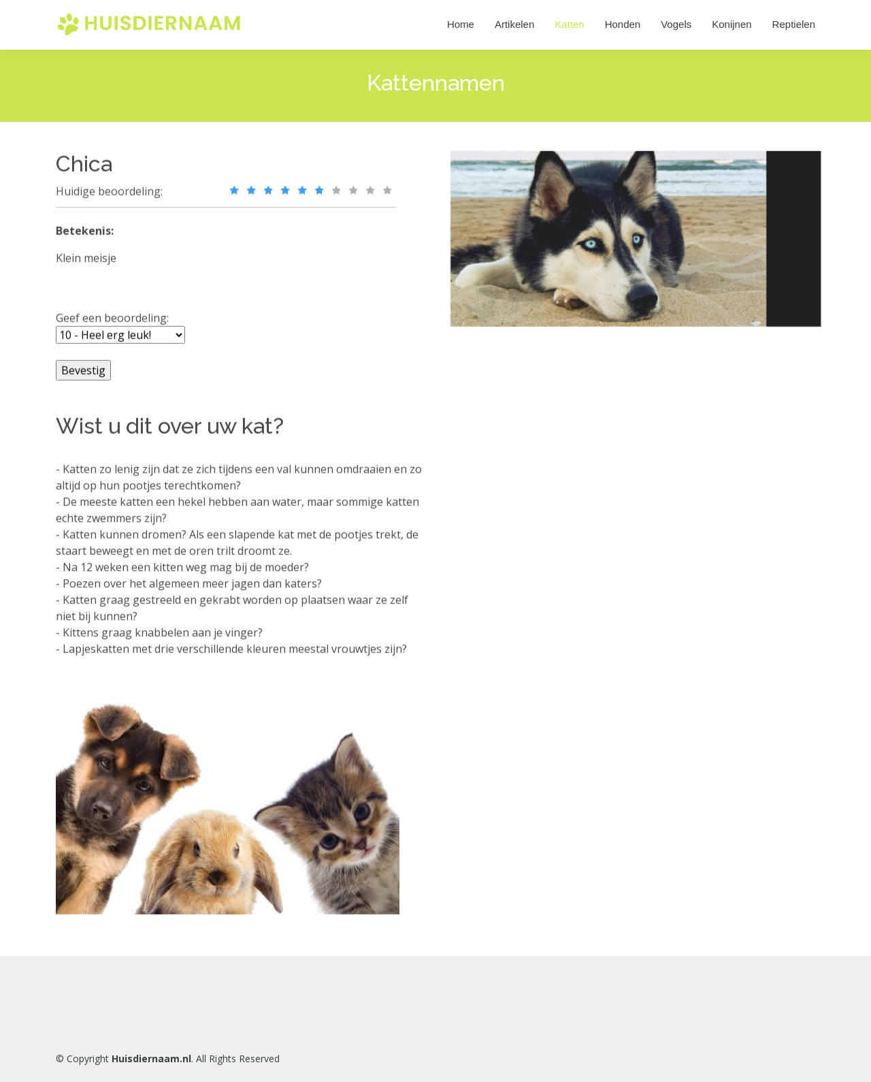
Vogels (676, 24)
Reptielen (793, 24)
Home (460, 24)
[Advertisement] (561, 553)
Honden (623, 24)
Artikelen (514, 24)
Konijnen (731, 24)
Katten (569, 24)
